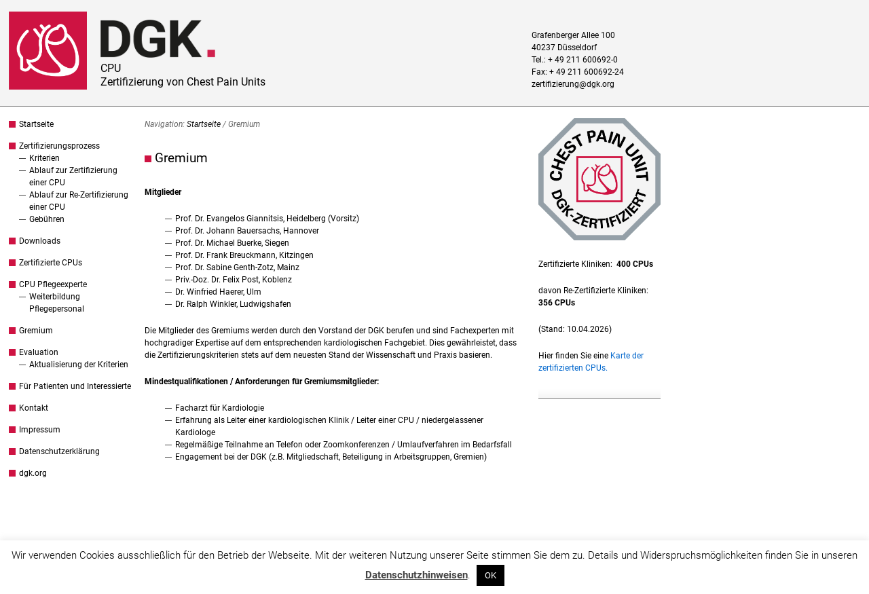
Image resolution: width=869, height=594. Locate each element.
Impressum (39, 429)
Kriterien (44, 158)
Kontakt (33, 408)
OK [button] (490, 575)
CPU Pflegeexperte (53, 284)
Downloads (39, 241)
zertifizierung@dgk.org (573, 84)
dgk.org (33, 473)
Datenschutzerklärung (59, 451)
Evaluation (38, 352)
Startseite (36, 124)
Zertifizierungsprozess (59, 146)
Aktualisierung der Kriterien (78, 364)
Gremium (36, 330)
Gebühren (46, 219)
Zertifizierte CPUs (50, 262)
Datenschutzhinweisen (416, 575)
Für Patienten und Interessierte (75, 386)
